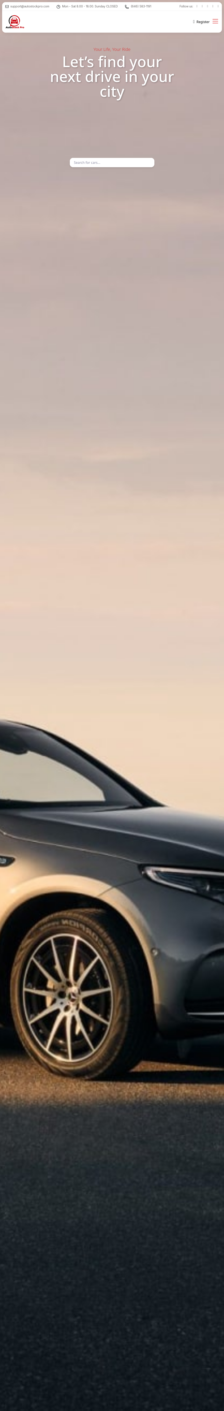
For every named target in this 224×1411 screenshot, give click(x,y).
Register (203, 21)
